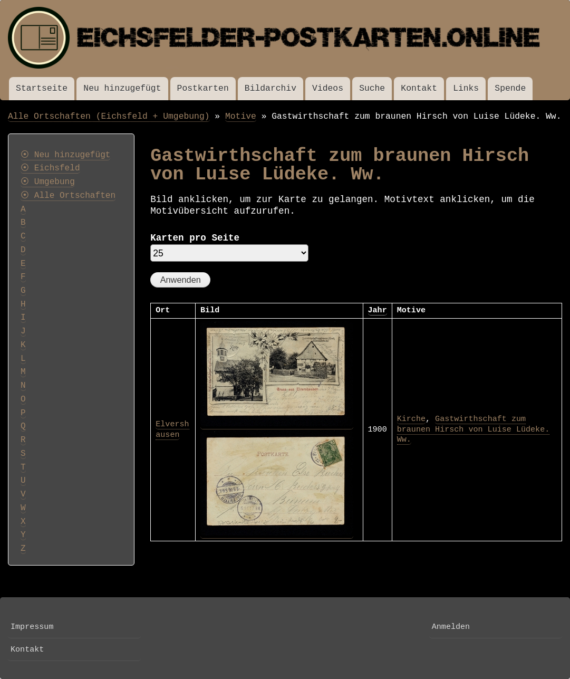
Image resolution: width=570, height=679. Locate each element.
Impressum (32, 627)
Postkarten (203, 88)
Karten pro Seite (194, 238)
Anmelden (451, 627)
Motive (240, 116)
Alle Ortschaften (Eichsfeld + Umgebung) (109, 116)
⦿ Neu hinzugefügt (65, 155)
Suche (372, 88)
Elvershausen (172, 429)
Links (466, 88)
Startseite (41, 88)
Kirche (411, 419)
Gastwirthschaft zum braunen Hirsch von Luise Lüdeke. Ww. (473, 429)
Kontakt (419, 88)
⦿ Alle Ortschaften (68, 195)
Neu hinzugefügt (122, 88)
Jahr (377, 310)
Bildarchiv (270, 88)
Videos (327, 88)
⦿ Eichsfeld (50, 168)
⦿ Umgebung (48, 182)
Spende (510, 88)
